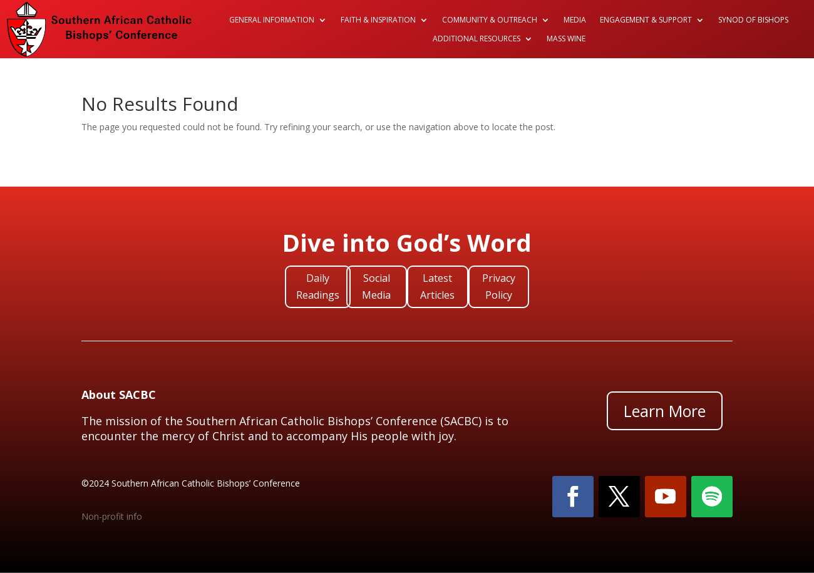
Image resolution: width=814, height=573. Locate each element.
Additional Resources (476, 39)
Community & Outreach (489, 20)
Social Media (376, 286)
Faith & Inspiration (378, 20)
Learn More (665, 410)
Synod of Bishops (753, 20)
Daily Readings (317, 286)
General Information (271, 20)
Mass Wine (566, 39)
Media (575, 20)
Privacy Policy (498, 286)
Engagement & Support (646, 20)
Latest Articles (437, 286)
